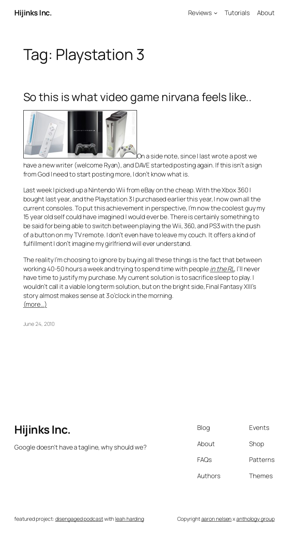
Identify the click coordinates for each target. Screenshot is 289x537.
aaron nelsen (216, 518)
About (266, 12)
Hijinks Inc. (33, 13)
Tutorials (237, 12)
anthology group (255, 518)
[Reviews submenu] (216, 13)
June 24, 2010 (39, 323)
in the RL (222, 268)
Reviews (200, 12)
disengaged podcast (79, 518)
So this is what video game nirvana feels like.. (137, 97)
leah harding (129, 518)
